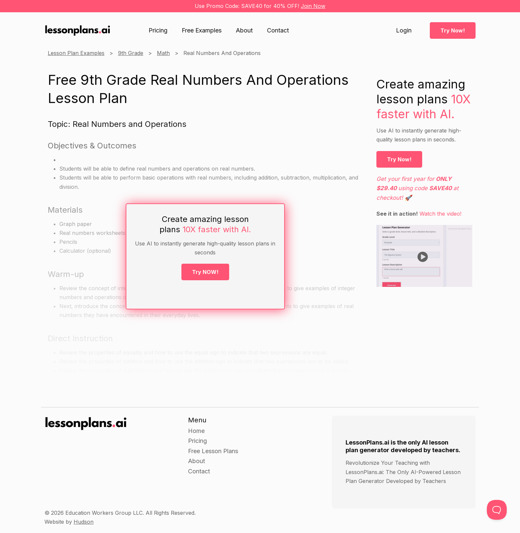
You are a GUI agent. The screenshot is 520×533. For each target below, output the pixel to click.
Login (404, 30)
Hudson (84, 521)
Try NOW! (205, 272)
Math (163, 53)
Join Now (313, 6)
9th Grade (130, 53)
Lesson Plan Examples (76, 53)
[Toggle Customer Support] (497, 510)
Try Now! (452, 30)
